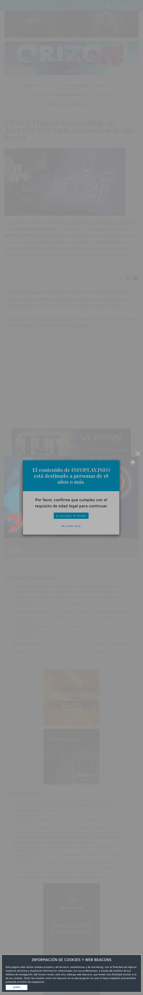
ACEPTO (16, 987)
